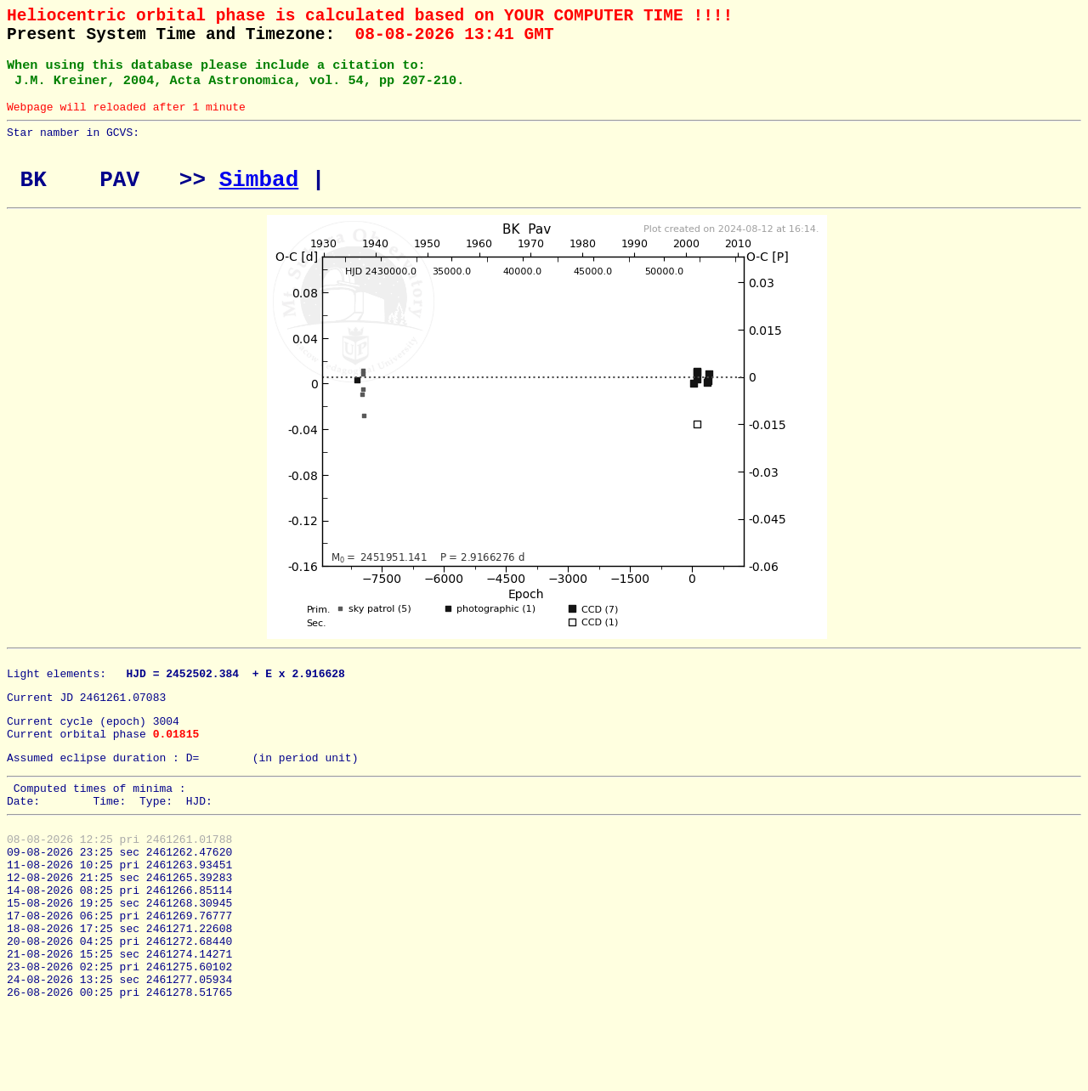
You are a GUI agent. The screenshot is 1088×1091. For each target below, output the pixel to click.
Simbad (259, 202)
